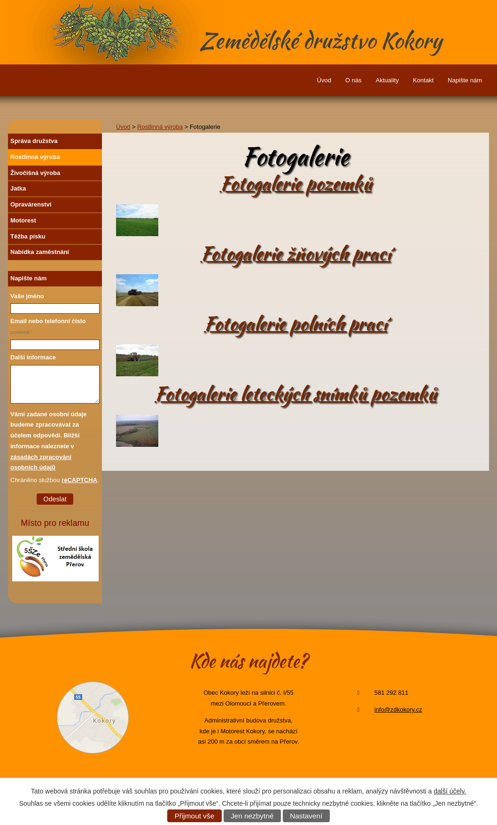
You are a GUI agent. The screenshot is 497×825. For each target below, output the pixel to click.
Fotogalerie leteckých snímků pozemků (295, 394)
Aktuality (387, 80)
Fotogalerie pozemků (296, 183)
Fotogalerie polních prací (295, 323)
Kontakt (423, 80)
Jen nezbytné (252, 816)
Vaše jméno (27, 296)
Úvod (324, 80)
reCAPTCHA (79, 480)
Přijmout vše (195, 816)
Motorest (23, 220)
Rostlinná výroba (160, 126)
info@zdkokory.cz (398, 709)
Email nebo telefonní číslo (49, 326)
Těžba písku (27, 236)
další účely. (450, 791)
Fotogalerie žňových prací (296, 253)
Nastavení (306, 816)
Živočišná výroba (35, 172)
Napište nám (465, 80)
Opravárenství (30, 204)
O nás (353, 80)
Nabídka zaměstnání (39, 251)
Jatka (18, 188)
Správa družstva (33, 140)
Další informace (33, 357)
